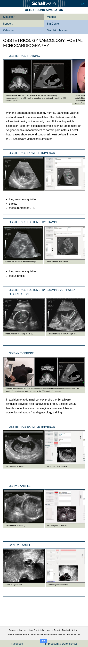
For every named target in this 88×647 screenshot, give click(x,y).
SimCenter (53, 23)
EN (83, 3)
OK (43, 641)
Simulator (8, 16)
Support (7, 23)
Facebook (17, 643)
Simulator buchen (57, 30)
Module (51, 16)
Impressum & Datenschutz (61, 643)
